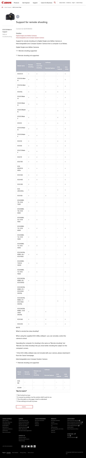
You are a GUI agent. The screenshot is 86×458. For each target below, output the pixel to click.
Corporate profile (6, 423)
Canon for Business (46, 3)
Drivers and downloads (24, 422)
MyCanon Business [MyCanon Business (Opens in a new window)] (24, 427)
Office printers (54, 427)
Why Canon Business (7, 422)
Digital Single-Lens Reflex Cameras (26, 36)
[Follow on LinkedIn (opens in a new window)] (34, 446)
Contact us (68, 2)
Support (35, 3)
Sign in (73, 2)
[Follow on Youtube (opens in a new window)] (28, 446)
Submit (24, 407)
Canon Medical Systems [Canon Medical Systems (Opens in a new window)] (73, 425)
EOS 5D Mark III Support (7, 31)
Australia (9, 452)
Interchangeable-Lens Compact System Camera (30, 38)
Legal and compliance (7, 429)
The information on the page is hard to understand (31, 399)
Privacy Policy (23, 452)
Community (5, 430)
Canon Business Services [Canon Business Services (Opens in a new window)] (73, 420)
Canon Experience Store (72, 429)
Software (37, 425)
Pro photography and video (57, 429)
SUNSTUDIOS (70, 427)
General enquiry (22, 437)
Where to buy (22, 440)
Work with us (5, 427)
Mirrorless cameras (55, 420)
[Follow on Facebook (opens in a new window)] (31, 446)
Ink (51, 425)
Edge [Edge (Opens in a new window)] (69, 435)
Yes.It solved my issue (23, 395)
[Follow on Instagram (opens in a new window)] (22, 446)
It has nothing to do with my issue (26, 401)
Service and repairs (23, 425)
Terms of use (31, 452)
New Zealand (15, 452)
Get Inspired (25, 3)
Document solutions (39, 420)
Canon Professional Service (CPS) (74, 423)
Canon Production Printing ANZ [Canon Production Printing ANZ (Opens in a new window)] (75, 422)
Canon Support (8, 7)
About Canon (5, 420)
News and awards (6, 432)
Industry (37, 422)
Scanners (53, 432)
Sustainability (6, 425)
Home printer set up (23, 420)
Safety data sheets (23, 429)
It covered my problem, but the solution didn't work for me (33, 397)
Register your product (24, 423)
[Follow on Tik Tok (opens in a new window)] (25, 446)
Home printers (54, 423)
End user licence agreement (25, 430)
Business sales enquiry (24, 439)
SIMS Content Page (17, 7)
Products (16, 3)
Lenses (52, 422)
